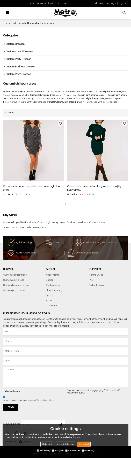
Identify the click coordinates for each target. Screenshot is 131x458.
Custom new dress (77, 222)
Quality (50, 295)
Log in (113, 3)
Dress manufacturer (14, 227)
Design (50, 280)
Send (11, 407)
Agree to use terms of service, (28, 399)
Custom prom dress (14, 290)
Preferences (72, 450)
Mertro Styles (96, 275)
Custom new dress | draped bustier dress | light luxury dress (33, 188)
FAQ (91, 280)
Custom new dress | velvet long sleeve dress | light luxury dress (95, 188)
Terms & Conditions (45, 400)
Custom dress (97, 222)
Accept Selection (65, 444)
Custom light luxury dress (51, 222)
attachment (12, 391)
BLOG (49, 300)
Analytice (58, 450)
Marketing (88, 450)
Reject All (47, 444)
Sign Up (123, 3)
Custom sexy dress (13, 280)
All (14, 23)
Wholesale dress (36, 227)
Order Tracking (97, 285)
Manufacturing (54, 290)
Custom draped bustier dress (19, 222)
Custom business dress (16, 285)
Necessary (43, 450)
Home (7, 23)
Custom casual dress (15, 275)
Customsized (53, 285)
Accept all (84, 444)
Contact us (52, 305)
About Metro (52, 275)
